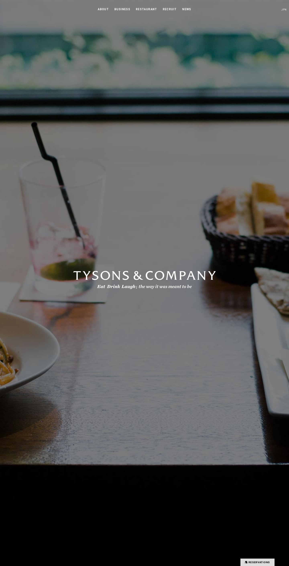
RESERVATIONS (256, 562)
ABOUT (103, 9)
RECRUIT (170, 9)
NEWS (186, 9)
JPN (284, 9)
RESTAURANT (146, 9)
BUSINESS (122, 9)
